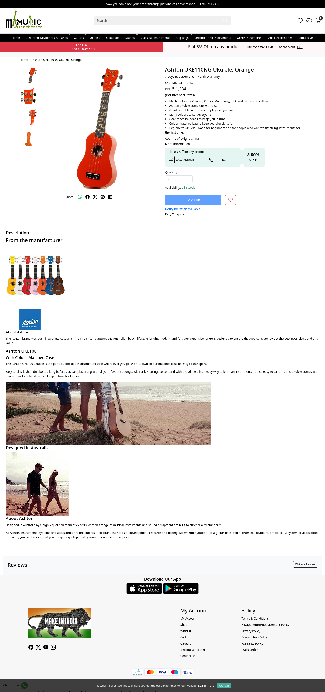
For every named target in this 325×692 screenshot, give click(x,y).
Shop (183, 625)
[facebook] (87, 197)
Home (15, 38)
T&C (300, 47)
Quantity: (171, 172)
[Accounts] (309, 20)
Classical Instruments (157, 38)
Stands (131, 38)
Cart (183, 637)
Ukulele (95, 38)
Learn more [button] (206, 686)
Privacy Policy (251, 631)
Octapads (112, 38)
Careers (185, 643)
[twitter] (95, 197)
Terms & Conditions (255, 618)
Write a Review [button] (305, 564)
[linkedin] (110, 197)
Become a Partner (192, 650)
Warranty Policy (252, 643)
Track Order (250, 650)
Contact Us (305, 38)
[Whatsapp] (80, 197)
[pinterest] (102, 197)
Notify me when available (182, 209)
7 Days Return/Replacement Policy (265, 625)
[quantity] (179, 179)
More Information (177, 144)
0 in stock (188, 188)
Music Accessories (281, 38)
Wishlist (185, 631)
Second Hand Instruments (213, 38)
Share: (69, 197)
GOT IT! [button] (224, 686)
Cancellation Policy (255, 637)
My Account (188, 618)
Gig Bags (183, 38)
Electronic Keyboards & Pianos (48, 38)
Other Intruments (250, 38)
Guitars (80, 38)
